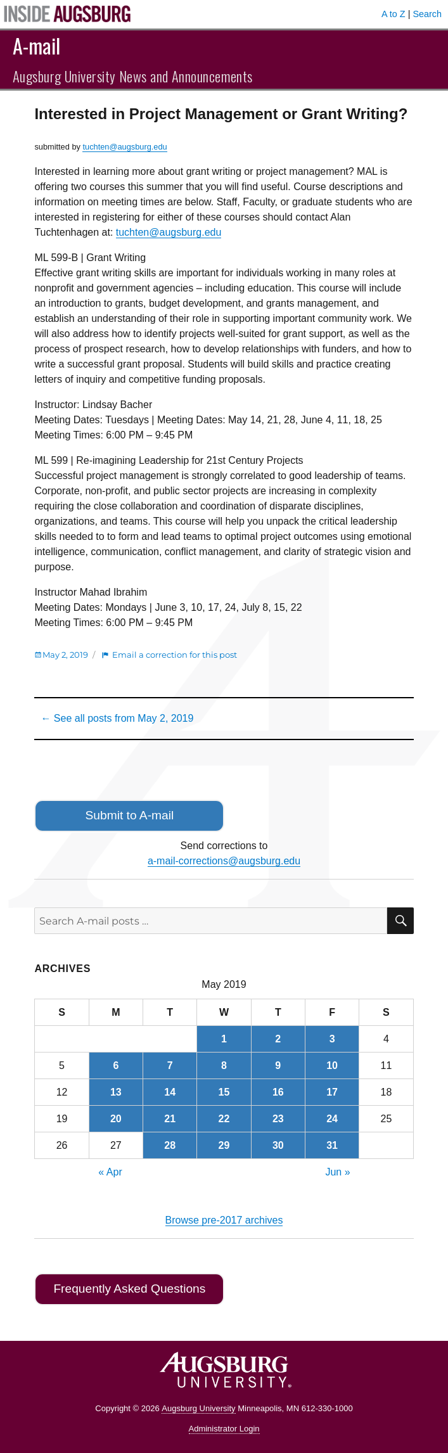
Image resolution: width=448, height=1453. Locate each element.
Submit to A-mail (130, 815)
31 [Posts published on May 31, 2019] (332, 1145)
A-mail (36, 45)
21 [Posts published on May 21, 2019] (170, 1118)
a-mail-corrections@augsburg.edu (224, 860)
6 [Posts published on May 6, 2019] (115, 1065)
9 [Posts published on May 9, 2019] (278, 1065)
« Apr (110, 1172)
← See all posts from (117, 718)
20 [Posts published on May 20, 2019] (116, 1118)
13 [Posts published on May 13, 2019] (116, 1092)
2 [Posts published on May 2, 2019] (278, 1039)
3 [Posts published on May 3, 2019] (332, 1039)
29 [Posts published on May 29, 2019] (224, 1145)
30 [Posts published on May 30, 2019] (278, 1145)
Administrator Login (224, 1428)
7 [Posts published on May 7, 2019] (170, 1065)
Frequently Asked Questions (129, 1288)
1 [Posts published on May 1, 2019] (224, 1039)
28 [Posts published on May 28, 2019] (170, 1145)
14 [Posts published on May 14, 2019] (170, 1092)
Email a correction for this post (174, 655)
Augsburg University (198, 1408)
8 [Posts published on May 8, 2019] (224, 1065)
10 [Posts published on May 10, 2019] (332, 1065)
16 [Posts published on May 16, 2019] (278, 1092)
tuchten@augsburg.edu (124, 146)
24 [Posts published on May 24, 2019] (332, 1118)
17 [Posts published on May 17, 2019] (332, 1092)
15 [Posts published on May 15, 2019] (224, 1092)
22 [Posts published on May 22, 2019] (224, 1118)
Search (427, 14)
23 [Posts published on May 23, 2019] (278, 1118)
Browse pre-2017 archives (224, 1220)
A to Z (393, 14)
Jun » (337, 1172)
